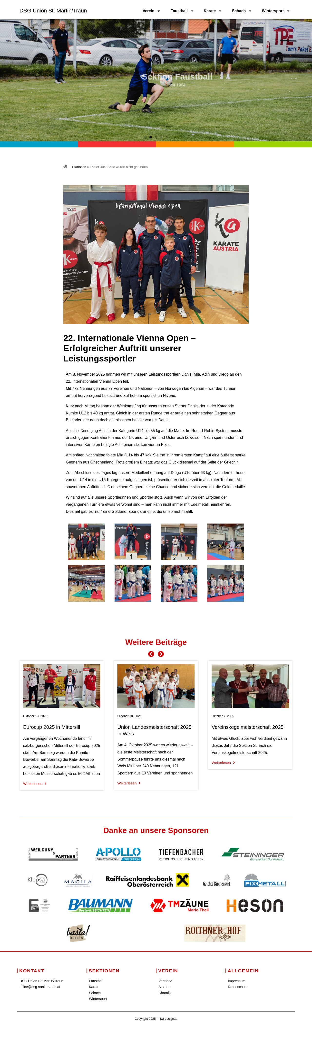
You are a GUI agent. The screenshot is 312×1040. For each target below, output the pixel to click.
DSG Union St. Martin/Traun (53, 11)
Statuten (165, 987)
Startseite (79, 167)
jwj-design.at (168, 1018)
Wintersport (276, 11)
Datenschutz (237, 987)
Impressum (236, 981)
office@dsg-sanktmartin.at (40, 987)
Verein (152, 11)
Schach (242, 11)
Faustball (182, 11)
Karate (213, 11)
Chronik (164, 993)
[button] (145, 137)
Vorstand (165, 981)
